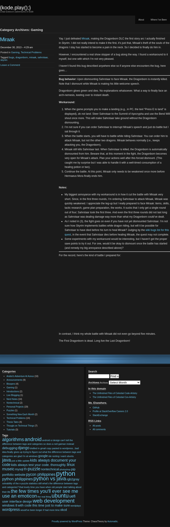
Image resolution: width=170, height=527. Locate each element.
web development (54, 501)
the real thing (44, 496)
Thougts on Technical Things (20, 426)
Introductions (13, 391)
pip (73, 469)
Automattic (112, 521)
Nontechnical (13, 403)
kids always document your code (39, 462)
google (43, 456)
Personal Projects (15, 407)
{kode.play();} (15, 7)
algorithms (13, 439)
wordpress (11, 509)
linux (71, 464)
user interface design (17, 501)
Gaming (15, 52)
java (6, 460)
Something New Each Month (20, 414)
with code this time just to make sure (44, 505)
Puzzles (10, 410)
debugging (9, 448)
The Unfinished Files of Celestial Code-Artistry (115, 393)
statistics (33, 483)
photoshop (65, 469)
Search (92, 371)
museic (8, 469)
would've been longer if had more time (40, 510)
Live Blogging (13, 395)
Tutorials (11, 429)
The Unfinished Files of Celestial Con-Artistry (114, 397)
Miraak (7, 39)
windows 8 (9, 505)
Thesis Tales (13, 422)
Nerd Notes (12, 399)
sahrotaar (43, 57)
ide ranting (53, 456)
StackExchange (100, 415)
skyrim (3, 60)
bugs (11, 57)
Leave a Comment (10, 65)
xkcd (63, 510)
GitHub (96, 407)
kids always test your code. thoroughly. (38, 465)
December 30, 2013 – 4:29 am (16, 47)
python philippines (17, 479)
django (23, 448)
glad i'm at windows (27, 456)
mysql (19, 469)
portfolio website (14, 474)
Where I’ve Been (159, 20)
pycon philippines (41, 474)
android (33, 439)
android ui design (51, 440)
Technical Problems (31, 52)
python (65, 473)
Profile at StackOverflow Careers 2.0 (110, 411)
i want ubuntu (67, 456)
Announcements (14, 380)
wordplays (75, 505)
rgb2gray (72, 479)
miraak (32, 57)
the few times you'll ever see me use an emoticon (40, 493)
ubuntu (60, 496)
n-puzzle (32, 468)
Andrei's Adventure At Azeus (20, 376)
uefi (72, 496)
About (141, 20)
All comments (99, 429)
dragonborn (21, 57)
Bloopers (11, 384)
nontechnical (50, 469)
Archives (104, 383)
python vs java (50, 478)
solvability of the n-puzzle (15, 483)
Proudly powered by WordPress (67, 521)
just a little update (21, 460)
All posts (97, 426)
